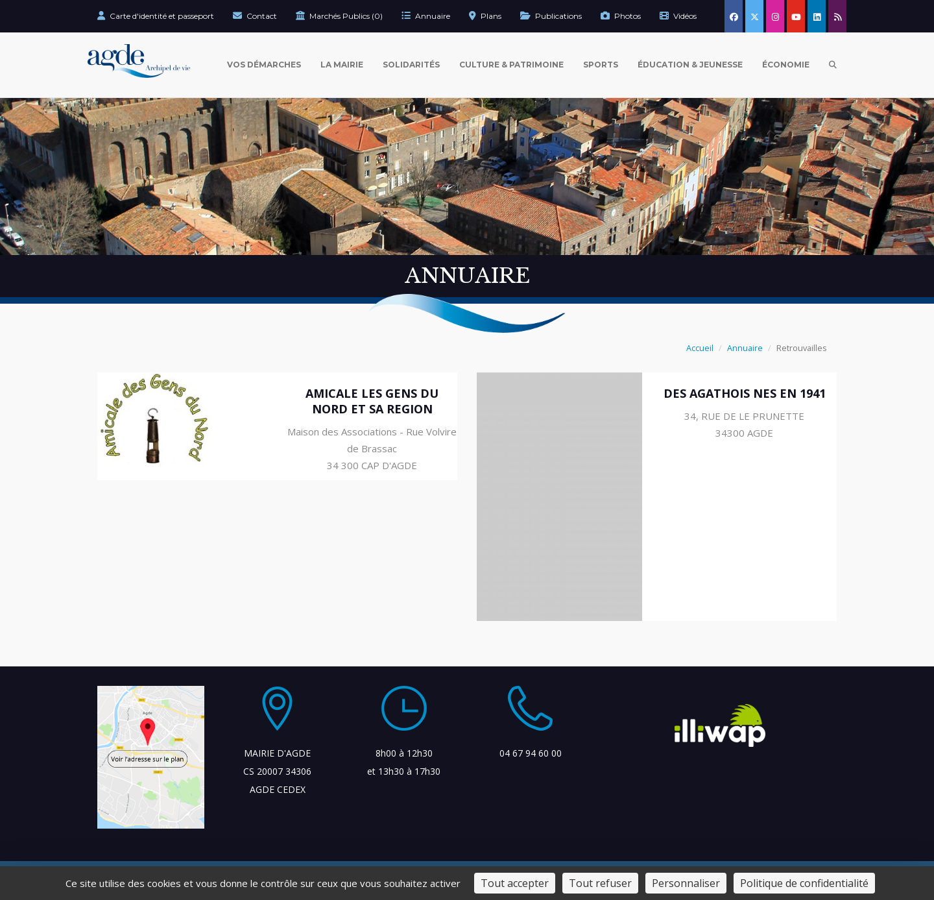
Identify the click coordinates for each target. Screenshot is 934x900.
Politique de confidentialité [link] (804, 883)
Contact (255, 16)
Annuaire (425, 16)
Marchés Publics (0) (339, 16)
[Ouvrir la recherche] (832, 64)
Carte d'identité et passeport (155, 16)
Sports (600, 64)
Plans (485, 16)
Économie (785, 64)
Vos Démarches (264, 64)
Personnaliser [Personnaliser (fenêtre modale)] (686, 883)
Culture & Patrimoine (511, 64)
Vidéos (678, 16)
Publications (551, 16)
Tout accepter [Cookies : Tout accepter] (515, 883)
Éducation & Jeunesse (690, 64)
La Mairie (341, 64)
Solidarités (411, 64)
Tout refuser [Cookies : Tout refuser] (600, 883)
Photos (621, 16)
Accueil (699, 348)
